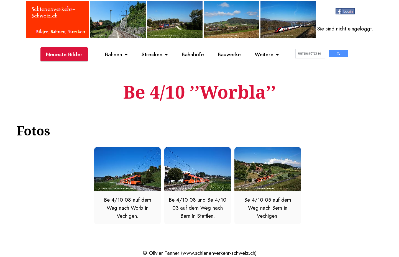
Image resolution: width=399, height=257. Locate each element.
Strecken (152, 54)
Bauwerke (229, 54)
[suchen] (309, 53)
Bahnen (113, 54)
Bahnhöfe (193, 54)
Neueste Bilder (64, 54)
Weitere (264, 54)
